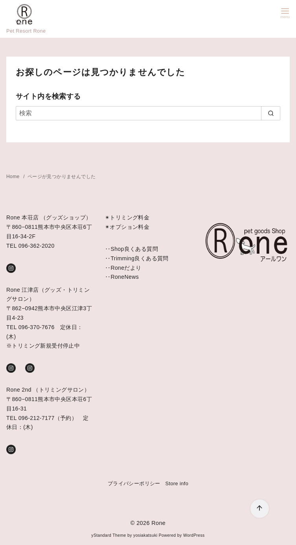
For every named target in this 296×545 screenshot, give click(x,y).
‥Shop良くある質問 (131, 249)
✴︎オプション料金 (127, 227)
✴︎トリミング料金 (127, 217)
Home (13, 176)
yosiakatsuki (145, 535)
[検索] (148, 113)
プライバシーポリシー (134, 483)
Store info (177, 483)
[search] (270, 113)
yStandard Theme (108, 535)
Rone (158, 523)
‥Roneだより (123, 268)
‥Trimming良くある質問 (137, 258)
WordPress (194, 535)
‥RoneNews (122, 277)
